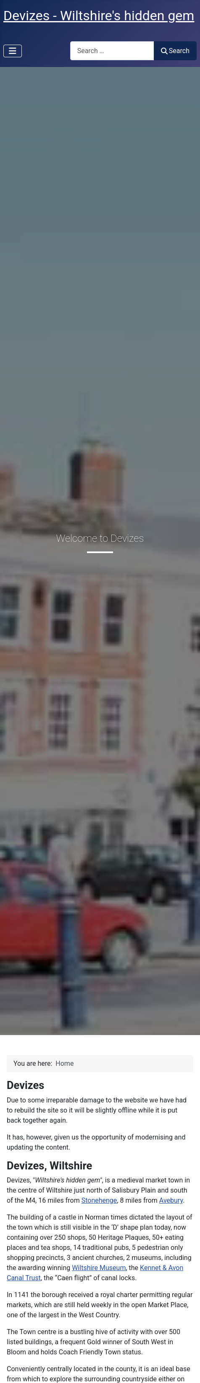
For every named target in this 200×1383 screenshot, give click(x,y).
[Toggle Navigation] (12, 51)
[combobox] (112, 50)
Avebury (171, 1200)
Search (175, 51)
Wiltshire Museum (99, 1268)
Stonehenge (99, 1200)
